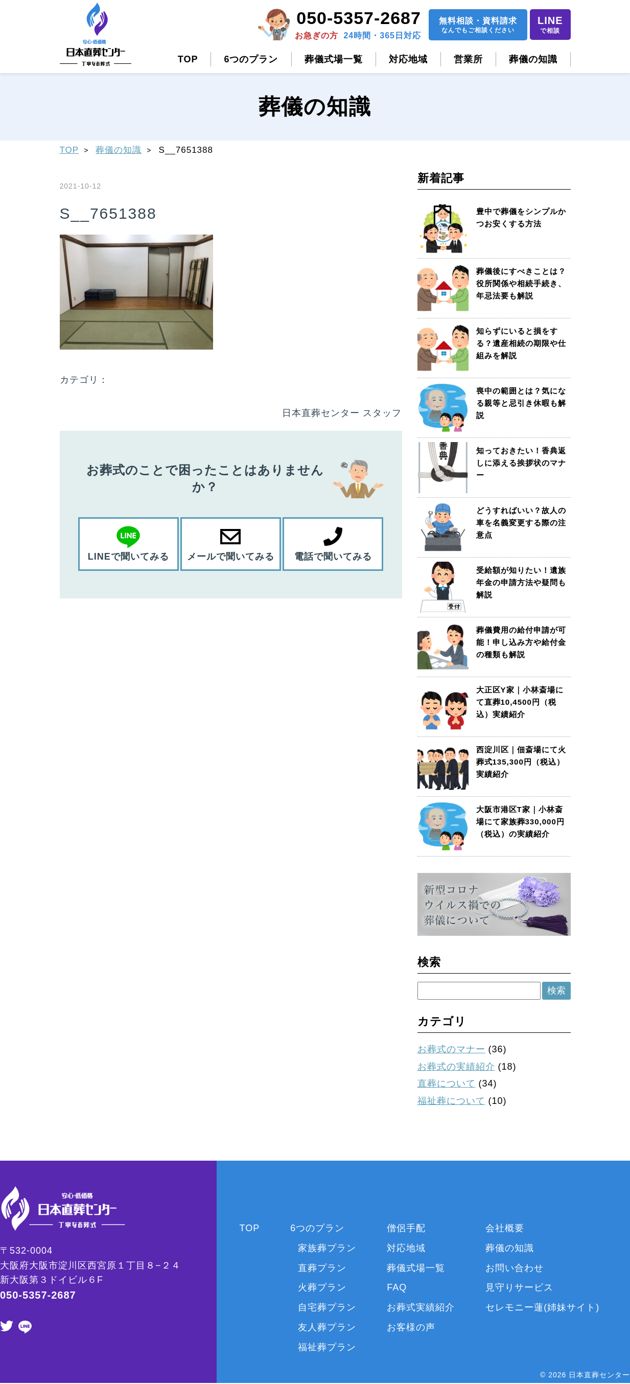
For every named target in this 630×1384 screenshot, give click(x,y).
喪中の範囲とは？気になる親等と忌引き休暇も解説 (521, 403)
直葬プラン (322, 1268)
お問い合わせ (514, 1268)
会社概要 (504, 1228)
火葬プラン (322, 1287)
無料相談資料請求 (478, 25)
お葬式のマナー (451, 1049)
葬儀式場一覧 (334, 59)
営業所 (468, 59)
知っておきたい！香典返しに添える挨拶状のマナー (521, 462)
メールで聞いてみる (230, 556)
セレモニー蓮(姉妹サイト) (542, 1307)
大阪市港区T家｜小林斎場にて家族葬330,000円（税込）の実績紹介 (520, 821)
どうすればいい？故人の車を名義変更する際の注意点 (521, 522)
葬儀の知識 (533, 59)
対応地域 (408, 59)
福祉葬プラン (327, 1347)
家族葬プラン (327, 1248)
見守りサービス (519, 1287)
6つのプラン (251, 59)
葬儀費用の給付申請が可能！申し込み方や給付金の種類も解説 (521, 642)
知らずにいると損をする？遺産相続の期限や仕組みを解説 (521, 343)
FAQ (397, 1287)
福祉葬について (451, 1101)
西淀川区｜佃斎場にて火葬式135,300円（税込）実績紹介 (521, 761)
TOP (188, 59)
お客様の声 (411, 1327)
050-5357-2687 (358, 18)
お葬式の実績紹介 (456, 1067)
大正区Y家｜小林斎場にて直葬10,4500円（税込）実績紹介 (520, 702)
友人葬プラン (327, 1327)
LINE (550, 25)
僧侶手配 (406, 1228)
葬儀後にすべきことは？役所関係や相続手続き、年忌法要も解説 (521, 283)
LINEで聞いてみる (128, 556)
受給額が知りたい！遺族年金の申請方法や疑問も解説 (521, 582)
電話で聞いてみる (333, 556)
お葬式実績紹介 (421, 1307)
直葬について (446, 1083)
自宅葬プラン (327, 1307)
